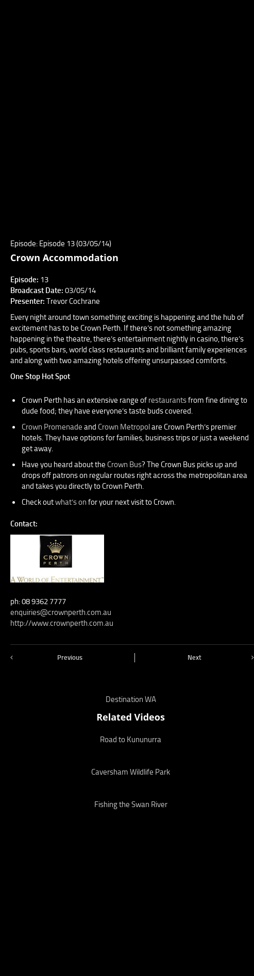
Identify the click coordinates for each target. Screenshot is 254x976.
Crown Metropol (124, 427)
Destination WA (131, 699)
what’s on (71, 502)
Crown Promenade (53, 427)
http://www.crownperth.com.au (61, 623)
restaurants (168, 400)
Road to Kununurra (130, 739)
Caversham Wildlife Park (130, 772)
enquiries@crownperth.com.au (60, 612)
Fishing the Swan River (130, 804)
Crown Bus (124, 464)
